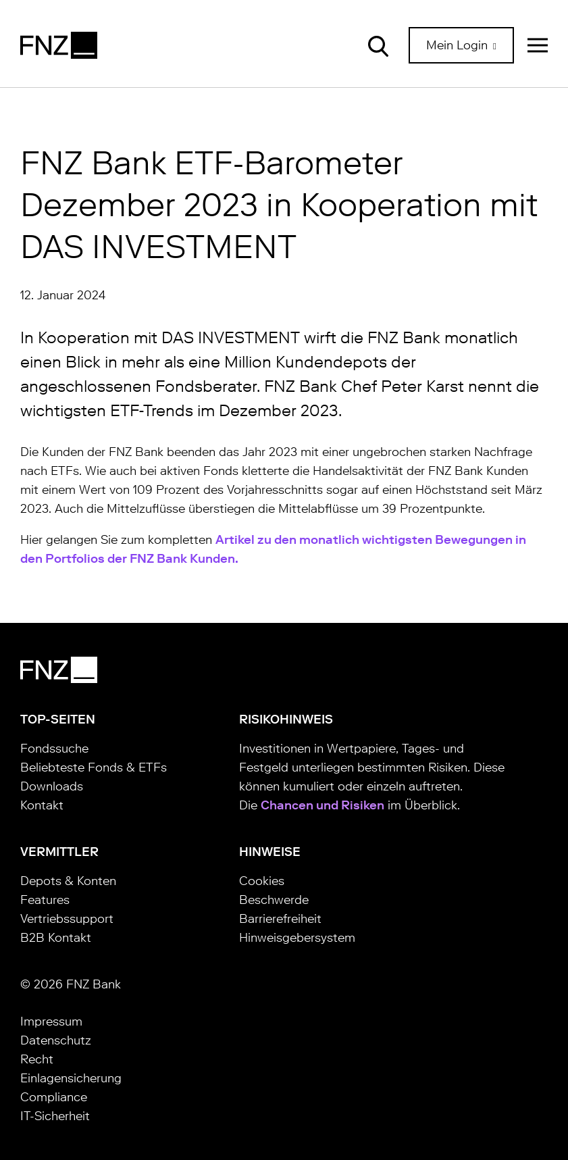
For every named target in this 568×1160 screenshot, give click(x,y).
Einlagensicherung (71, 1078)
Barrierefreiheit (280, 918)
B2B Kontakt (55, 937)
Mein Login (458, 45)
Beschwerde (274, 899)
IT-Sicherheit (55, 1116)
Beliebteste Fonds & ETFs (93, 767)
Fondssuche (54, 748)
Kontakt (41, 805)
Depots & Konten (68, 881)
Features (45, 899)
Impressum (51, 1021)
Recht (36, 1059)
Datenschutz (55, 1040)
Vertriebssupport (66, 918)
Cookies (261, 881)
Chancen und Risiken (322, 805)
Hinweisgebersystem (297, 937)
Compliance (53, 1097)
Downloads (51, 786)
